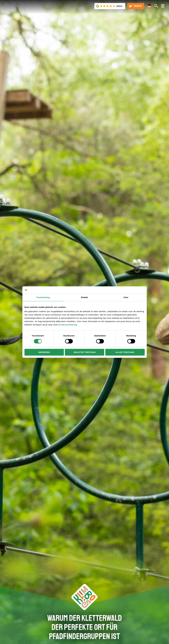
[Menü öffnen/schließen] (163, 7)
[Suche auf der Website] (156, 5)
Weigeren (44, 352)
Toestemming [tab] (43, 297)
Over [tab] (126, 297)
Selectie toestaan (84, 352)
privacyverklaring (68, 324)
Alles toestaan (125, 352)
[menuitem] (149, 5)
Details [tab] (84, 297)
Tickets (138, 6)
